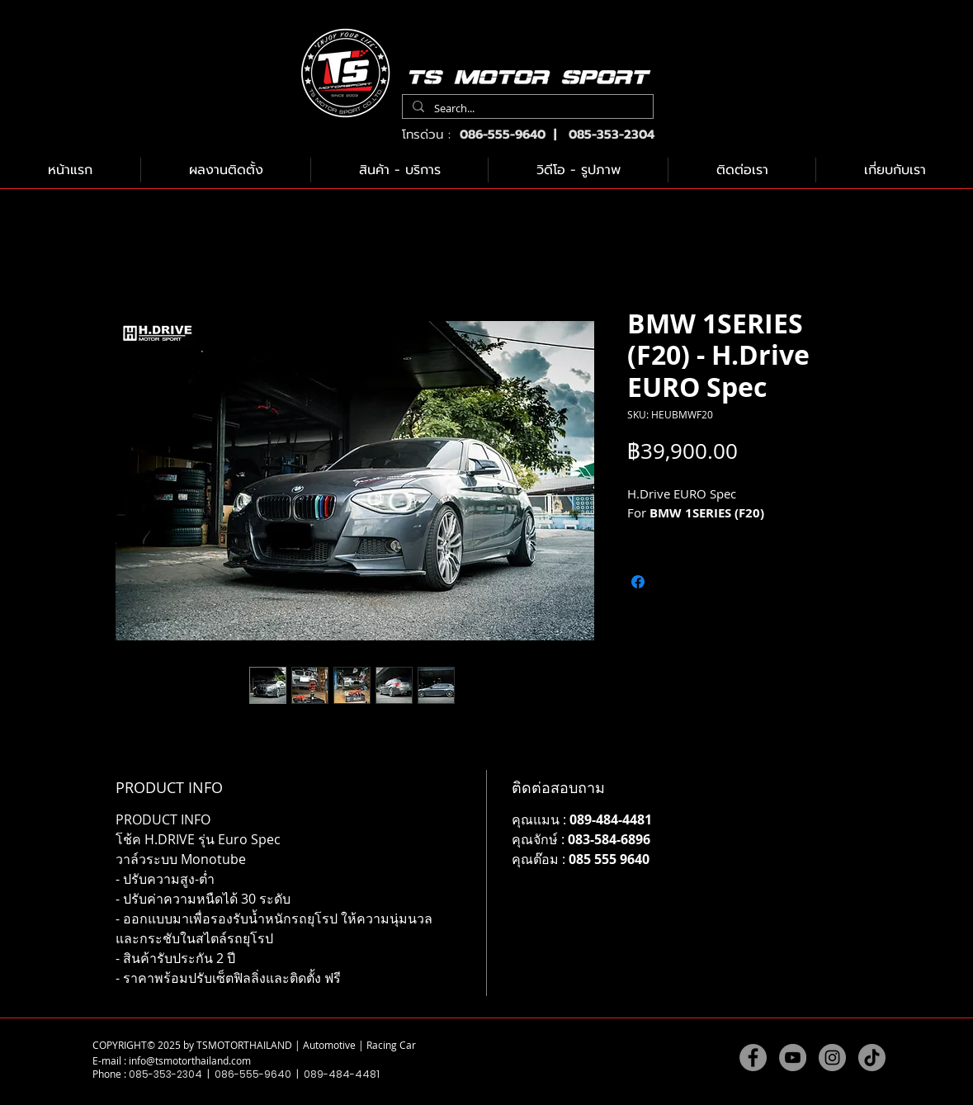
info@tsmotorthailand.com (190, 1060)
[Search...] (526, 108)
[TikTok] (872, 1057)
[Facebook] (753, 1057)
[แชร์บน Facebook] (638, 582)
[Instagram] (832, 1057)
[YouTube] (792, 1057)
